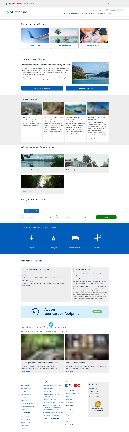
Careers (23, 409)
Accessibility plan (25, 416)
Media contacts (69, 402)
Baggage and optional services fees (53, 412)
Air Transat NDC (69, 424)
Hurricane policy (70, 412)
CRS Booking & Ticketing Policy (52, 415)
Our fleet (23, 397)
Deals (63, 13)
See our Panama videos (86, 88)
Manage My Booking (116, 10)
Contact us (101, 13)
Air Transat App (69, 390)
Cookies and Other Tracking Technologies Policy (51, 395)
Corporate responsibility (27, 403)
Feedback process (26, 422)
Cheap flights (69, 415)
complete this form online (96, 289)
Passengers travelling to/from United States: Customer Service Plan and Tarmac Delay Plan (52, 407)
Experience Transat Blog (72, 393)
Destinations (73, 13)
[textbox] (36, 217)
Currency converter (71, 409)
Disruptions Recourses (49, 399)
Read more (25, 371)
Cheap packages (70, 418)
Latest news (68, 421)
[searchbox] (115, 13)
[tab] (42, 163)
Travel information (87, 13)
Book (56, 13)
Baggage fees (24, 400)
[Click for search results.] (122, 13)
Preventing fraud (48, 422)
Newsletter (68, 396)
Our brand (23, 391)
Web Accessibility (26, 425)
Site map (23, 428)
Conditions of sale (48, 388)
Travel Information (26, 394)
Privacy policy (47, 391)
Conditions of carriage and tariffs (52, 385)
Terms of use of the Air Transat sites (53, 402)
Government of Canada (93, 274)
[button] (108, 4)
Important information (42, 88)
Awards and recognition (27, 406)
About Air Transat (25, 385)
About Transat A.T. (26, 388)
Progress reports (25, 419)
